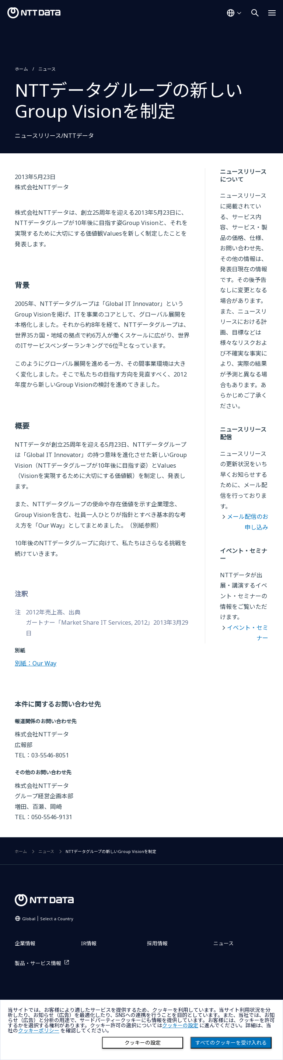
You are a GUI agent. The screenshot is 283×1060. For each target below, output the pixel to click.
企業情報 (25, 943)
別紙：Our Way (35, 663)
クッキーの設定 (143, 1043)
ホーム (21, 69)
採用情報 (157, 943)
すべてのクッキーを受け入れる (231, 1043)
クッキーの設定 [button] (180, 1025)
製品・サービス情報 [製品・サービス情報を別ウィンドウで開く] (38, 963)
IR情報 (89, 943)
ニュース (47, 69)
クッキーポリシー (38, 1031)
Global (47, 918)
